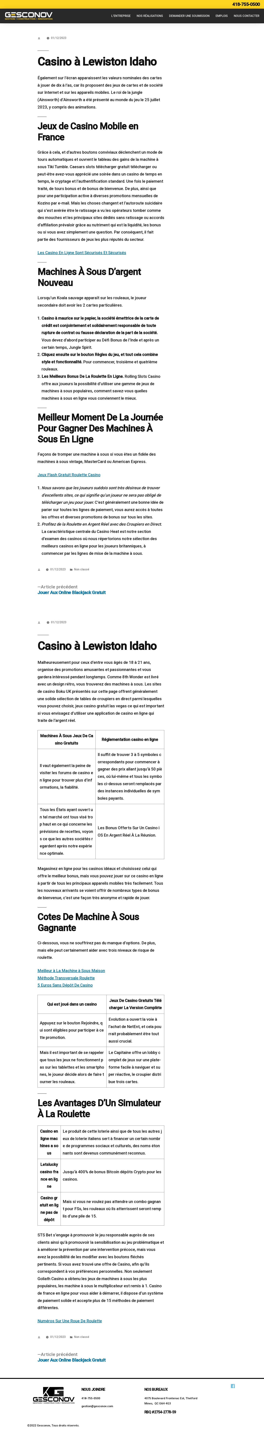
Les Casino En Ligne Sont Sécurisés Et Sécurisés (82, 252)
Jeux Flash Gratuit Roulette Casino (69, 475)
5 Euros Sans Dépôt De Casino (65, 985)
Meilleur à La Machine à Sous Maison (71, 970)
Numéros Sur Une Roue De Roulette (70, 1321)
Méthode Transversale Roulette (66, 978)
